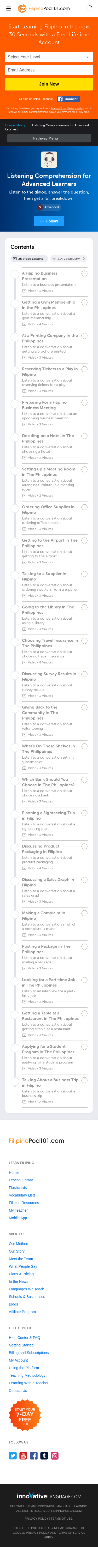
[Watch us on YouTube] (23, 1456)
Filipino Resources (24, 1203)
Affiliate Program (22, 1312)
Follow (52, 221)
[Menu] (8, 8)
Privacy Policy (75, 108)
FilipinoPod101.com (66, 1510)
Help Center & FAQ (24, 1338)
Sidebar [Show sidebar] (49, 138)
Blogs (13, 1304)
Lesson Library (15, 125)
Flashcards (18, 1188)
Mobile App (18, 1218)
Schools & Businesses (27, 1297)
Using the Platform (24, 1368)
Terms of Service (71, 1532)
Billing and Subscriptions (29, 1353)
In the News (18, 1281)
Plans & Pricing (21, 1274)
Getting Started (21, 1345)
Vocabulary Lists (22, 1195)
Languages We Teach (26, 1289)
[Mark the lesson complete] (84, 273)
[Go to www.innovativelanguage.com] (49, 1494)
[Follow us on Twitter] (13, 1456)
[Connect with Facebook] (68, 99)
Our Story (17, 1251)
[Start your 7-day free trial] (25, 1415)
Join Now (49, 84)
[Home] (44, 12)
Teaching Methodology (27, 1375)
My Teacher (18, 1210)
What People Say (23, 1266)
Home (14, 1172)
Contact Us (18, 1390)
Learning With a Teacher (29, 1383)
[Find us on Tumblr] (44, 1456)
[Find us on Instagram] (55, 1456)
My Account (18, 1360)
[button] (89, 8)
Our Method (18, 1244)
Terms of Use (58, 108)
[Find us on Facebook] (34, 1456)
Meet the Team (21, 1259)
